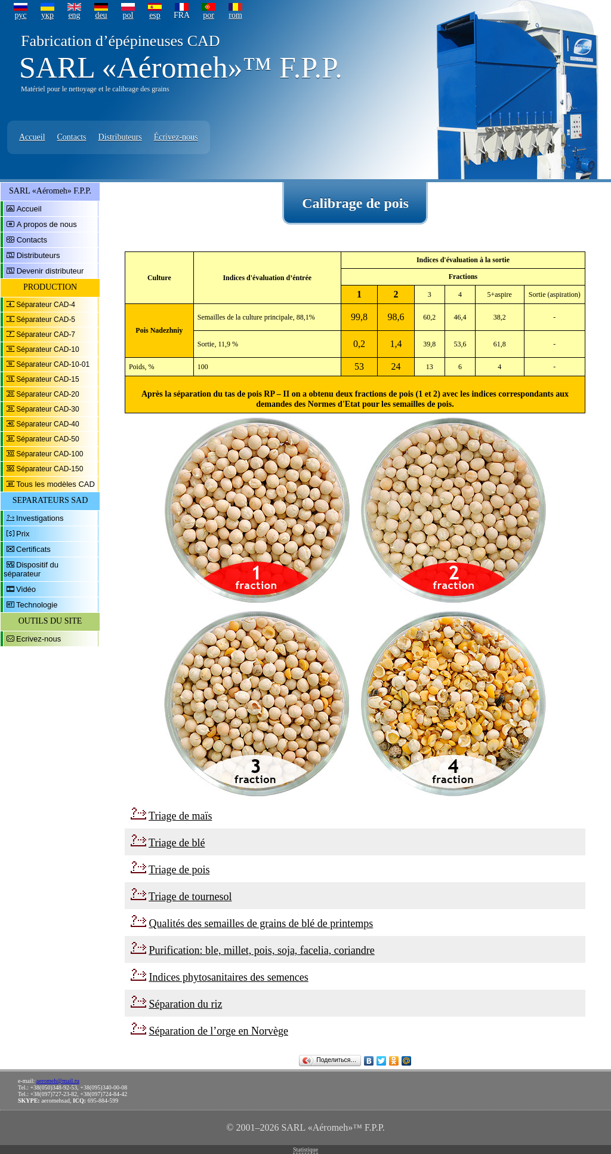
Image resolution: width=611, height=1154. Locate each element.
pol (128, 15)
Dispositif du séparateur (31, 569)
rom (235, 15)
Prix (22, 533)
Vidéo (26, 589)
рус (20, 15)
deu (101, 15)
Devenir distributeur (50, 270)
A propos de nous (47, 224)
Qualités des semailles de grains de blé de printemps (261, 923)
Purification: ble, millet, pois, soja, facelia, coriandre (261, 950)
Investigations (40, 518)
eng (74, 15)
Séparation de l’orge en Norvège (218, 1031)
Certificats (33, 549)
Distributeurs (120, 137)
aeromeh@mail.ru (57, 1081)
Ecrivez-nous (38, 638)
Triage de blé (177, 843)
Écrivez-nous (176, 137)
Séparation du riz (185, 1004)
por (208, 15)
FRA (182, 15)
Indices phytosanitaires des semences (228, 977)
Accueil (32, 137)
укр (47, 15)
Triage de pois (179, 870)
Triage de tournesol (190, 897)
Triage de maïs (180, 816)
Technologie (36, 604)
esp (155, 15)
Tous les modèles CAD (55, 484)
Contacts (72, 137)
